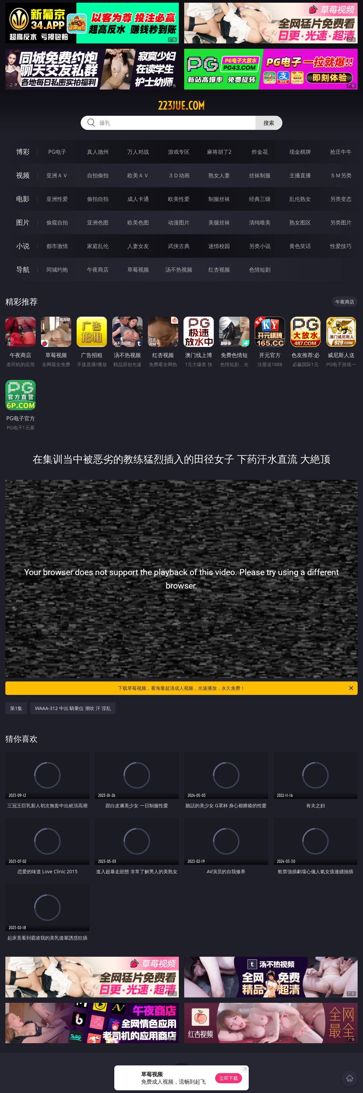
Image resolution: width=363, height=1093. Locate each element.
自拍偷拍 (98, 175)
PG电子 (57, 151)
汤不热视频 (178, 269)
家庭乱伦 (98, 246)
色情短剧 (260, 269)
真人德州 (98, 151)
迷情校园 (219, 246)
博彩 (23, 151)
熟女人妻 (219, 175)
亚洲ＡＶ (57, 175)
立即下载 (228, 1078)
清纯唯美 (260, 222)
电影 (23, 198)
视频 (23, 175)
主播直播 (300, 175)
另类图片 (341, 222)
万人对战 (138, 151)
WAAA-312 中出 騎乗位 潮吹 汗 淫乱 (73, 708)
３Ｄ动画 (179, 175)
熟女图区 (300, 222)
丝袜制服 (260, 175)
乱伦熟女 (300, 199)
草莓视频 (138, 269)
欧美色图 (138, 222)
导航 (23, 269)
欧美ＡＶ (138, 175)
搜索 (269, 123)
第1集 (16, 708)
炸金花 (260, 151)
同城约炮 (57, 269)
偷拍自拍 (98, 199)
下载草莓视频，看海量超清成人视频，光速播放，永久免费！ (236, 688)
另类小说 (260, 246)
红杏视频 (219, 269)
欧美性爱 (179, 199)
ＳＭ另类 (341, 175)
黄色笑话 (300, 246)
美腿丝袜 (219, 222)
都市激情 (57, 246)
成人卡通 (138, 199)
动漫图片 (179, 222)
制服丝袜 (219, 199)
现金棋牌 (300, 151)
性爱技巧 (341, 246)
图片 (23, 222)
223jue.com (181, 105)
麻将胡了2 (219, 151)
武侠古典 (179, 246)
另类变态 (341, 199)
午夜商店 (98, 269)
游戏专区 (179, 151)
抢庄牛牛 (341, 151)
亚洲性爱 (57, 199)
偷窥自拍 (57, 222)
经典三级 (260, 199)
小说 (23, 245)
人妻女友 (138, 246)
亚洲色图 (98, 222)
